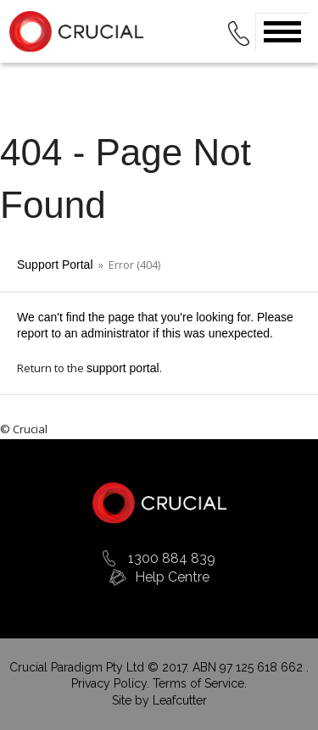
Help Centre (172, 577)
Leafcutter (180, 700)
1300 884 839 (171, 558)
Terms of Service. (200, 683)
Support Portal (55, 264)
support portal (122, 368)
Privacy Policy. (112, 683)
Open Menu (282, 32)
